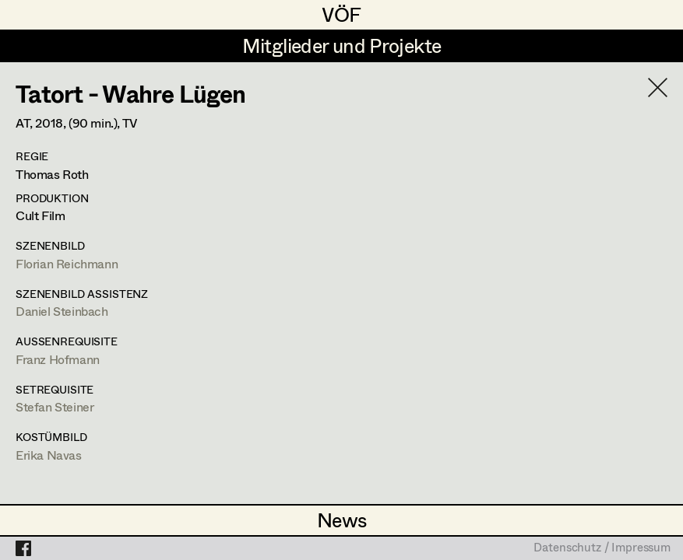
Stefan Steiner (54, 406)
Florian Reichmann (67, 263)
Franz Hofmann (58, 359)
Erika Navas (49, 454)
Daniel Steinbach (62, 310)
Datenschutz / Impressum (602, 548)
